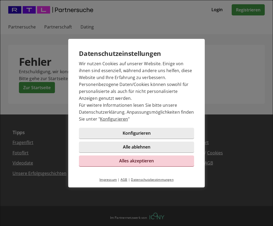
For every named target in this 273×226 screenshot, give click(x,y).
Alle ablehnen (136, 147)
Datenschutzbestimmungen (152, 179)
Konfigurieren (114, 119)
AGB (124, 179)
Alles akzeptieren (136, 161)
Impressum (108, 179)
